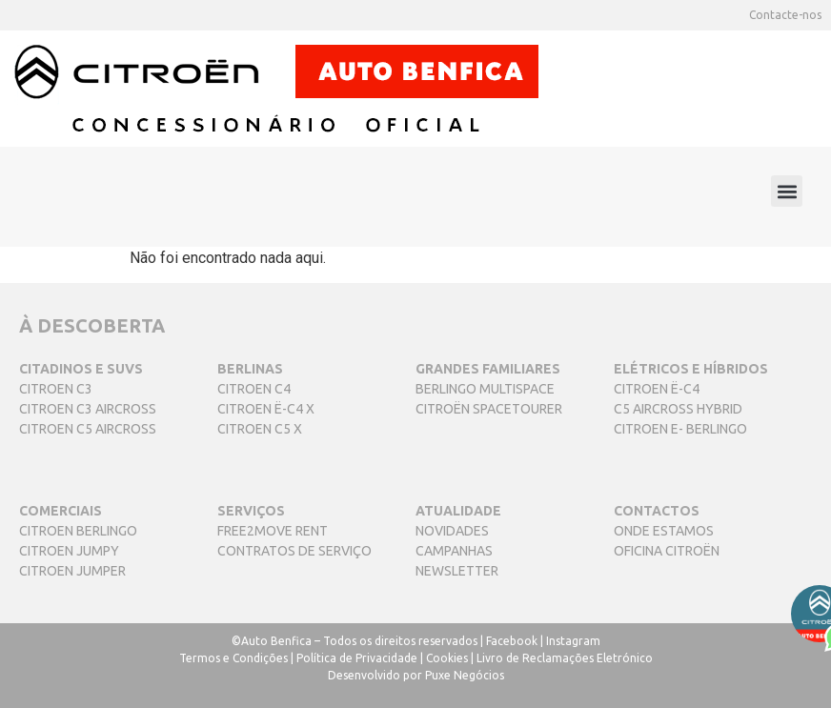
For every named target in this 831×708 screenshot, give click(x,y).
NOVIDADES (452, 530)
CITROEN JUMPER (72, 570)
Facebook (511, 641)
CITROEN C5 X (259, 428)
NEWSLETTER (457, 570)
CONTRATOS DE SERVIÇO (294, 550)
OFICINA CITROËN (667, 550)
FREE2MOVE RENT (272, 530)
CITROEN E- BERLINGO (680, 428)
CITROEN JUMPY (69, 550)
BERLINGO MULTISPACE (485, 388)
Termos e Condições (233, 658)
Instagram (573, 641)
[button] (786, 191)
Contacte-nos (785, 15)
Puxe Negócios (464, 675)
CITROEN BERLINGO (78, 530)
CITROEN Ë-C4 (656, 388)
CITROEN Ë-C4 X (265, 408)
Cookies (447, 658)
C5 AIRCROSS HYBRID (678, 408)
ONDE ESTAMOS (664, 530)
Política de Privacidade (356, 658)
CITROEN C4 (254, 388)
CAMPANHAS (454, 550)
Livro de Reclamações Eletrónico (564, 658)
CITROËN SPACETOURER (489, 408)
